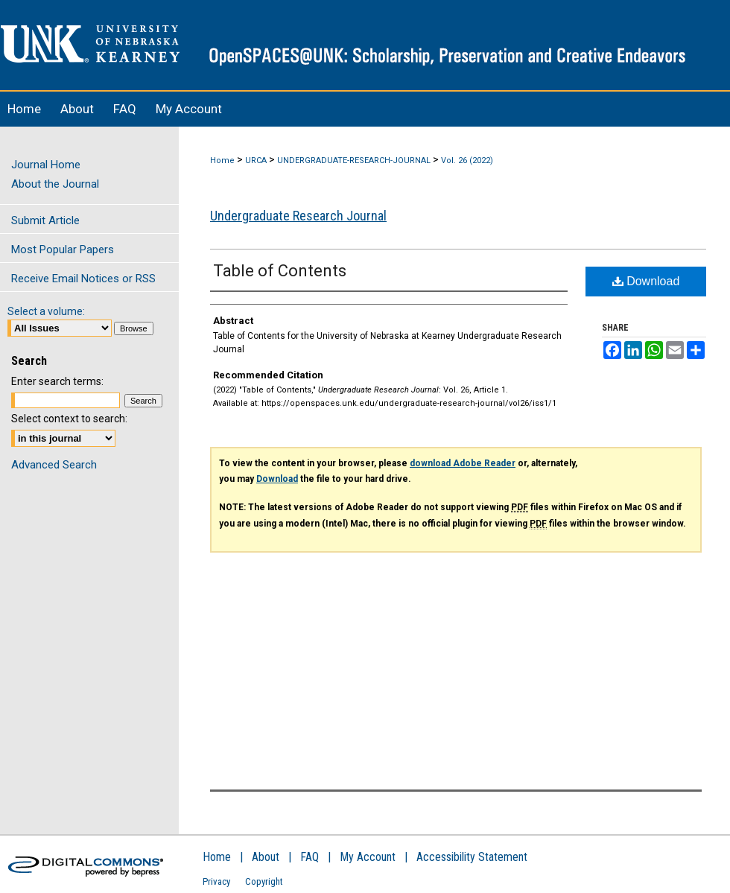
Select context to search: (69, 419)
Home (222, 160)
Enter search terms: (57, 381)
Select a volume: (46, 311)
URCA (256, 160)
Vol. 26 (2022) (467, 160)
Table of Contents (279, 270)
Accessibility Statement (471, 857)
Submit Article (45, 220)
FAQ (309, 857)
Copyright (264, 881)
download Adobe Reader (462, 463)
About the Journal (55, 184)
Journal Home (45, 164)
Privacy (216, 881)
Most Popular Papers (62, 249)
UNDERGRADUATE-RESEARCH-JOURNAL (354, 160)
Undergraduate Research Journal (298, 215)
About (265, 857)
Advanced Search (54, 464)
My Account (368, 857)
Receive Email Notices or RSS (83, 278)
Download (646, 281)
